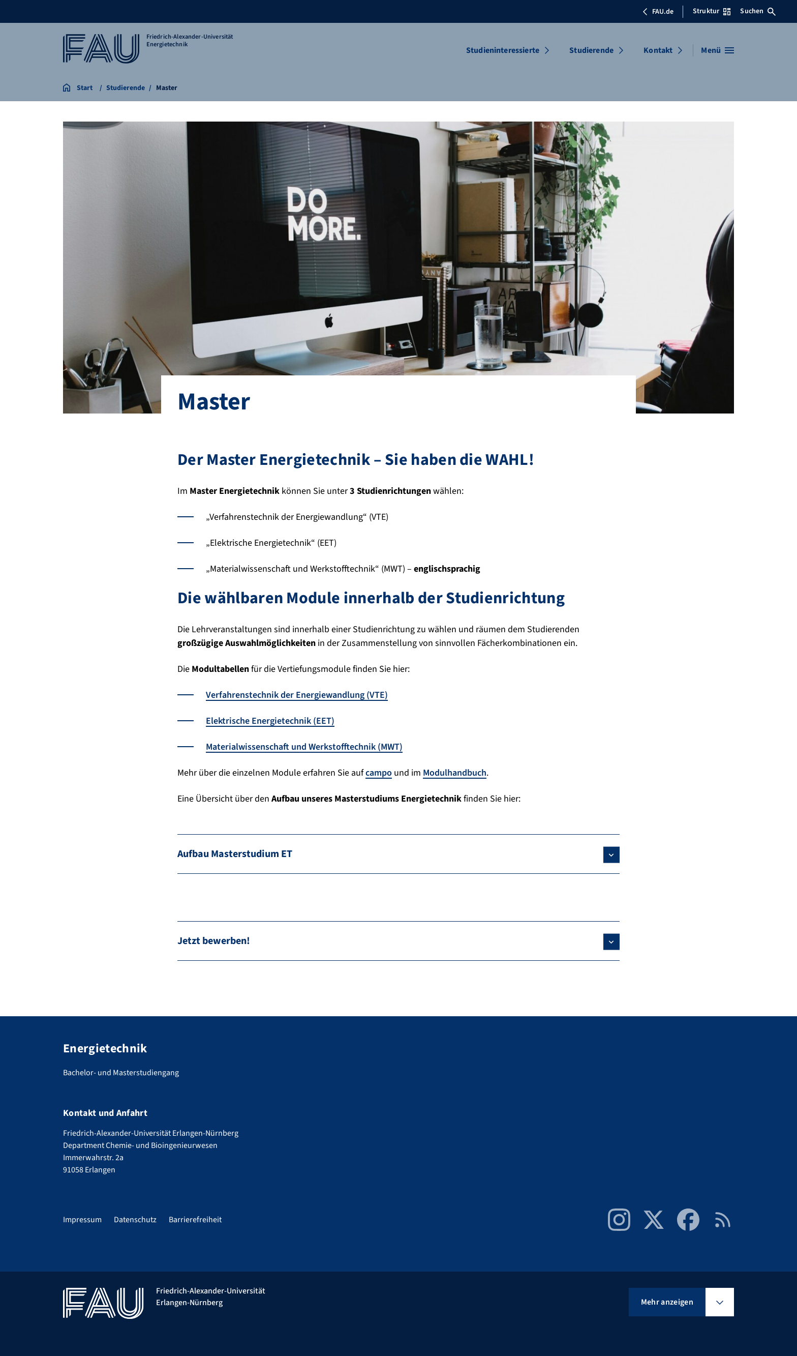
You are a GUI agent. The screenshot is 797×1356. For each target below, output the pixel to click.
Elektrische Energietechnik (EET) (270, 721)
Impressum (82, 1219)
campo (378, 773)
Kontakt (657, 50)
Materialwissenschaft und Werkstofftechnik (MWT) (304, 747)
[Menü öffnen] (717, 50)
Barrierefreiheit (195, 1219)
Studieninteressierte (502, 50)
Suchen (758, 11)
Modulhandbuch (454, 773)
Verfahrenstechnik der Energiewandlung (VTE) (297, 695)
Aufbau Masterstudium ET (234, 854)
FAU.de (657, 12)
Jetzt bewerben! (213, 941)
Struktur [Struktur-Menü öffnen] (711, 11)
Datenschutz (135, 1219)
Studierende (591, 50)
